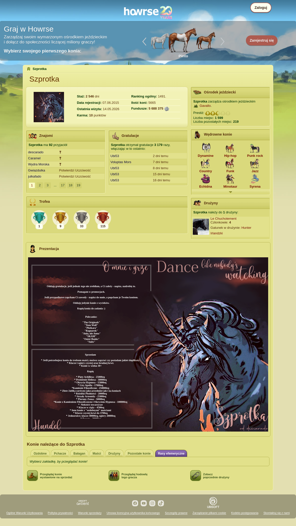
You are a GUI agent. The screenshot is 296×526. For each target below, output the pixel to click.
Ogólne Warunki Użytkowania (24, 512)
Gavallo (205, 106)
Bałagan (79, 453)
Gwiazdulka (36, 170)
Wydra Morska (38, 164)
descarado (36, 152)
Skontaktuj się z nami (276, 512)
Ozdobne (40, 453)
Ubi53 (115, 156)
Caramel (34, 158)
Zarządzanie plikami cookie (209, 512)
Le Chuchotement (223, 218)
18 (70, 185)
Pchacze (60, 453)
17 (63, 185)
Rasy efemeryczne (171, 453)
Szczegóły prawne (176, 512)
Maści (97, 453)
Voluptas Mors (121, 162)
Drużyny (114, 453)
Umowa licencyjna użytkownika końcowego (133, 512)
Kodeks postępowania (245, 512)
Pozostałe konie (139, 453)
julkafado (34, 176)
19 (78, 185)
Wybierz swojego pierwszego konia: (42, 51)
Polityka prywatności (60, 512)
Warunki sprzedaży (89, 512)
